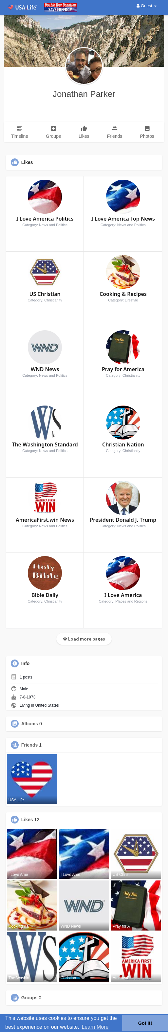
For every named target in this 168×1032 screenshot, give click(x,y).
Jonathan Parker (84, 94)
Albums (29, 723)
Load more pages (84, 639)
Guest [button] (147, 5)
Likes (27, 819)
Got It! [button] (145, 1023)
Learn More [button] (95, 1027)
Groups (29, 997)
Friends (29, 745)
